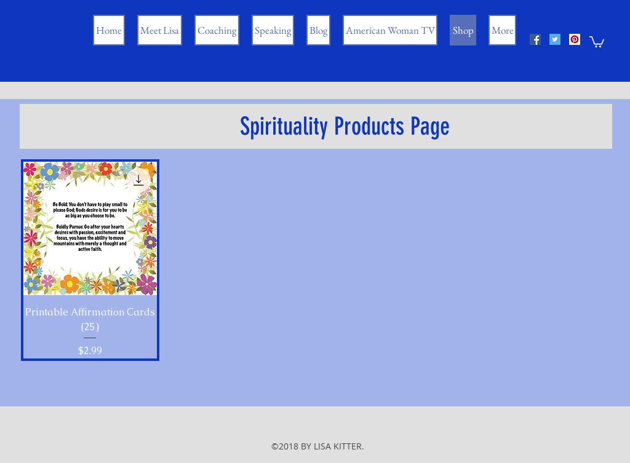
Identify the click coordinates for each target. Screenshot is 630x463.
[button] (596, 41)
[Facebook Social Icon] (535, 39)
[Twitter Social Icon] (554, 39)
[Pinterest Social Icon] (574, 39)
